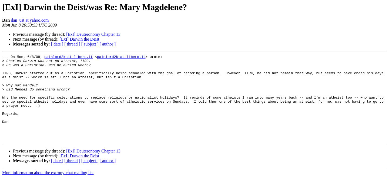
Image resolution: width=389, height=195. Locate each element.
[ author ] (108, 44)
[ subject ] (90, 44)
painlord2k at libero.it (68, 57)
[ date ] (57, 44)
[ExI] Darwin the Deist (79, 39)
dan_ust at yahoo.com (30, 20)
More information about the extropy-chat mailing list (48, 189)
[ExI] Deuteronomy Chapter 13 (93, 34)
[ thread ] (72, 44)
